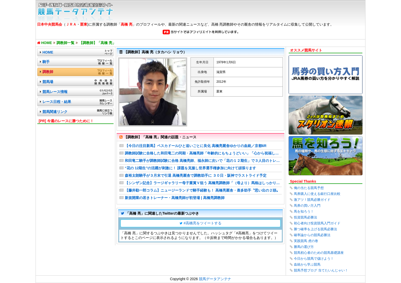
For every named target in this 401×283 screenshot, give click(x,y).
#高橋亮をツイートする (202, 223)
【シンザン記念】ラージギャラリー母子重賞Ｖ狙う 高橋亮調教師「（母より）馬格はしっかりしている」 (203, 183)
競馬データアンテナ (215, 279)
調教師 (47, 72)
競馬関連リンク (55, 112)
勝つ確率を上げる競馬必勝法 (315, 229)
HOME (47, 52)
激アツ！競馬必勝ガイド (312, 200)
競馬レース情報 (55, 92)
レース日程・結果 (56, 102)
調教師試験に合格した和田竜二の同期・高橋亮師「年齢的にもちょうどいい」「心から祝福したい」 (203, 153)
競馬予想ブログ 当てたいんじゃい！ (321, 270)
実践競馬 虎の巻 (306, 241)
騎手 (46, 62)
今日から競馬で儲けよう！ (314, 258)
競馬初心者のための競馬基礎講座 (319, 253)
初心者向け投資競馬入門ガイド (317, 223)
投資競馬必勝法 (305, 217)
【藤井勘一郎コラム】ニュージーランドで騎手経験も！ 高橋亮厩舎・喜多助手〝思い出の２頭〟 (202, 190)
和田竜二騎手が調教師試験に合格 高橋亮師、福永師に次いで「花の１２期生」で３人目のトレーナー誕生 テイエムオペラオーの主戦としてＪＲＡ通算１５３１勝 (203, 161)
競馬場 (47, 82)
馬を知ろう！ (304, 211)
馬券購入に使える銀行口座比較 (317, 194)
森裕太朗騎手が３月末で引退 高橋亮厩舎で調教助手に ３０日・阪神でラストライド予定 (195, 175)
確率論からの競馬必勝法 (312, 235)
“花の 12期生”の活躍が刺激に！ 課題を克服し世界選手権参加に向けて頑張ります (190, 168)
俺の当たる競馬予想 (309, 188)
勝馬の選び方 (304, 247)
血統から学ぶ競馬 (307, 264)
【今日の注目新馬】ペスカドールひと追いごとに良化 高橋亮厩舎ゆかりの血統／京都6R (195, 146)
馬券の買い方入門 (307, 205)
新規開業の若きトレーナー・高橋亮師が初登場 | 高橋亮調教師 (175, 198)
